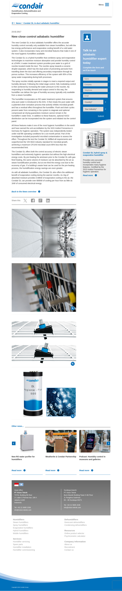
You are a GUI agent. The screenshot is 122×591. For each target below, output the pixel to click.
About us (68, 544)
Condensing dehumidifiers (75, 525)
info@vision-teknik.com (22, 510)
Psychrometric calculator (74, 536)
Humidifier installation (22, 547)
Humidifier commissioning (24, 550)
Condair (27, 5)
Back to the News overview (26, 192)
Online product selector (74, 533)
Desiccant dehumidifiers (74, 522)
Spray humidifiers (20, 525)
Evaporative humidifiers (23, 528)
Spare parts (18, 544)
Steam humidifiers (20, 522)
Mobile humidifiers (21, 533)
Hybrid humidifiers (20, 530)
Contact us (69, 550)
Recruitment (69, 547)
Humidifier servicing (21, 542)
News (18, 23)
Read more (90, 175)
